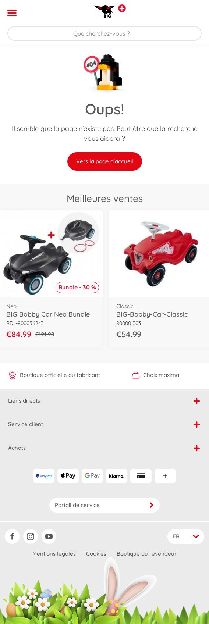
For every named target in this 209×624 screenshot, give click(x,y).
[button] (193, 13)
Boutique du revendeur (147, 553)
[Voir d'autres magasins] (122, 8)
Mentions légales (54, 553)
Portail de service (104, 505)
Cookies (96, 553)
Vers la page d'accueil (104, 161)
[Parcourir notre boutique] (104, 33)
